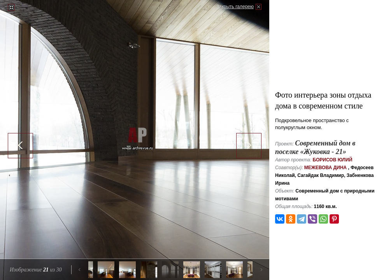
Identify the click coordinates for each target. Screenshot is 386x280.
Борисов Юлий (332, 160)
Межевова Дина (325, 167)
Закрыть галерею (235, 6)
